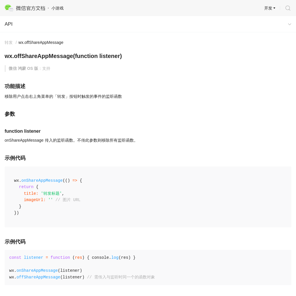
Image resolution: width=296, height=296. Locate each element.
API (8, 24)
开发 (268, 8)
